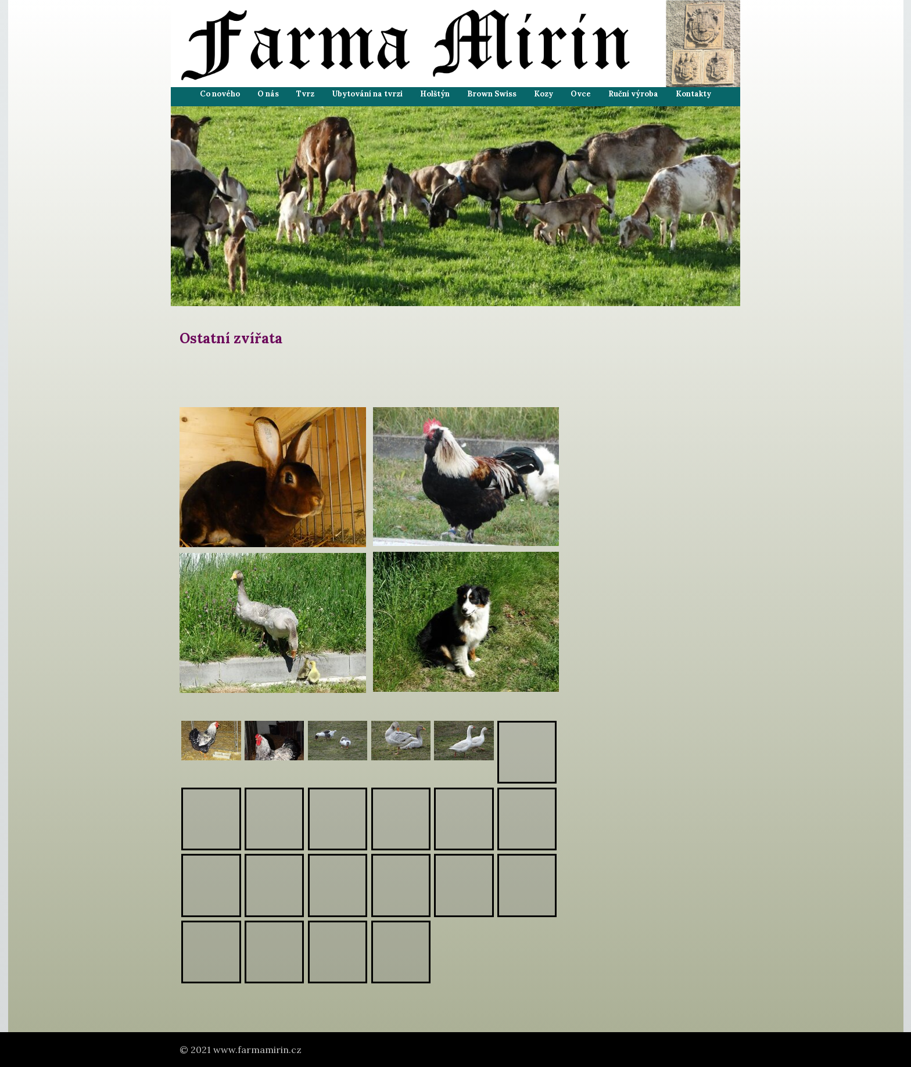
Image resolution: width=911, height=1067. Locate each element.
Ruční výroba (633, 94)
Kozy (543, 94)
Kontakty (693, 94)
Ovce (581, 94)
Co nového (220, 94)
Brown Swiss (492, 94)
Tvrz (305, 94)
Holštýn (435, 94)
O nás (268, 94)
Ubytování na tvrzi (367, 94)
